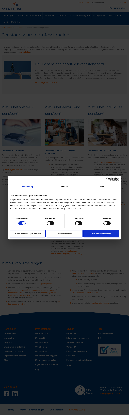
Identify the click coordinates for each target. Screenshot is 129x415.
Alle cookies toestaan (101, 234)
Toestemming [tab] (27, 187)
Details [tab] (64, 187)
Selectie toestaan (64, 234)
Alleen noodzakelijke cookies (28, 234)
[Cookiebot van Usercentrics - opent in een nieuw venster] (108, 179)
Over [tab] (102, 187)
